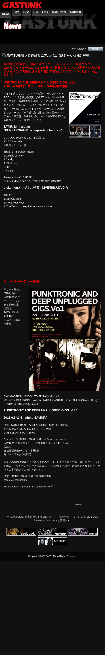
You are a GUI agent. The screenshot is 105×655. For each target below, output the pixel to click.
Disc (26, 12)
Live (16, 12)
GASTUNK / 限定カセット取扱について (32, 516)
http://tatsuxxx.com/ (42, 486)
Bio (35, 12)
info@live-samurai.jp (54, 439)
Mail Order (59, 12)
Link (45, 12)
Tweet (78, 504)
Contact (75, 11)
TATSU (95, 49)
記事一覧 (64, 516)
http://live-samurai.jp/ (15, 480)
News (6, 13)
